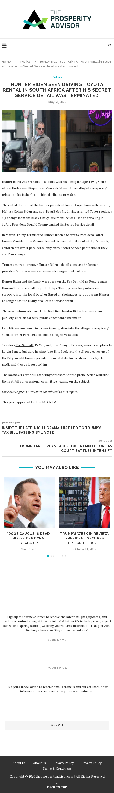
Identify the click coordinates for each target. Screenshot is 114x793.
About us (18, 763)
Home (6, 61)
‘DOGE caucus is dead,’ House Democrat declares (29, 538)
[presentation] (57, 707)
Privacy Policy (63, 763)
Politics (25, 61)
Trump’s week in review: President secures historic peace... (84, 538)
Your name (57, 645)
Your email (57, 673)
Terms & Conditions (57, 768)
